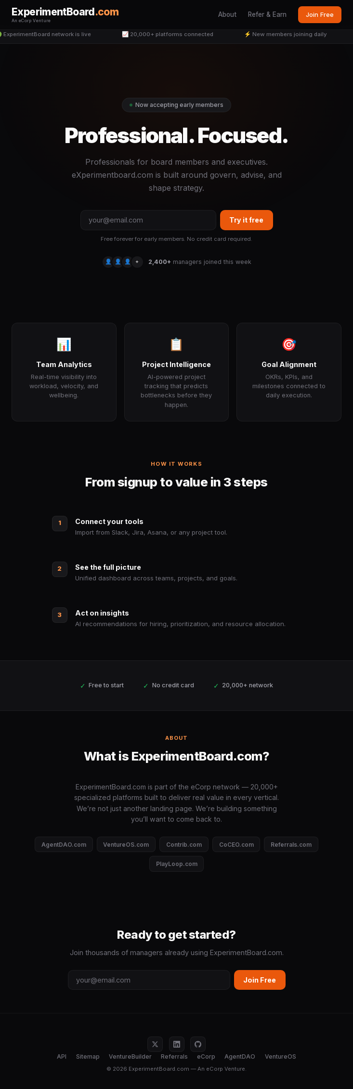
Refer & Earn (267, 14)
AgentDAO (239, 1056)
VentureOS (280, 1056)
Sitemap (88, 1056)
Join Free (320, 14)
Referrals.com (291, 844)
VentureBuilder (130, 1056)
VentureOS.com (126, 844)
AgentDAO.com (63, 844)
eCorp (206, 1056)
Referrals (174, 1056)
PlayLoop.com (176, 863)
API (61, 1056)
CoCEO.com (236, 844)
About (227, 14)
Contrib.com (184, 844)
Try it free (246, 220)
